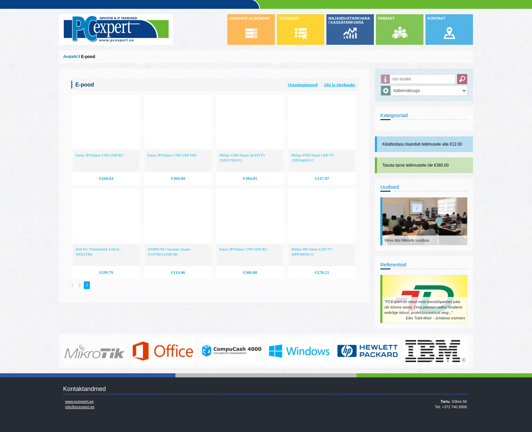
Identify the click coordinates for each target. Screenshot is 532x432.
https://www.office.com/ (163, 350)
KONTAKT (436, 18)
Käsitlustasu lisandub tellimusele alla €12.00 (422, 144)
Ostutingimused (303, 84)
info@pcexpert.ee (79, 407)
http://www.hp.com (367, 350)
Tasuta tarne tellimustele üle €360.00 (415, 165)
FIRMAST (386, 18)
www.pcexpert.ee (79, 401)
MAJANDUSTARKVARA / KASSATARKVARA (349, 20)
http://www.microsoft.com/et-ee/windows (299, 350)
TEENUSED (289, 18)
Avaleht (70, 56)
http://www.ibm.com (435, 350)
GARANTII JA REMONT (249, 18)
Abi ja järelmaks (339, 84)
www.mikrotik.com (94, 350)
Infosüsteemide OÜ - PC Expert (116, 29)
